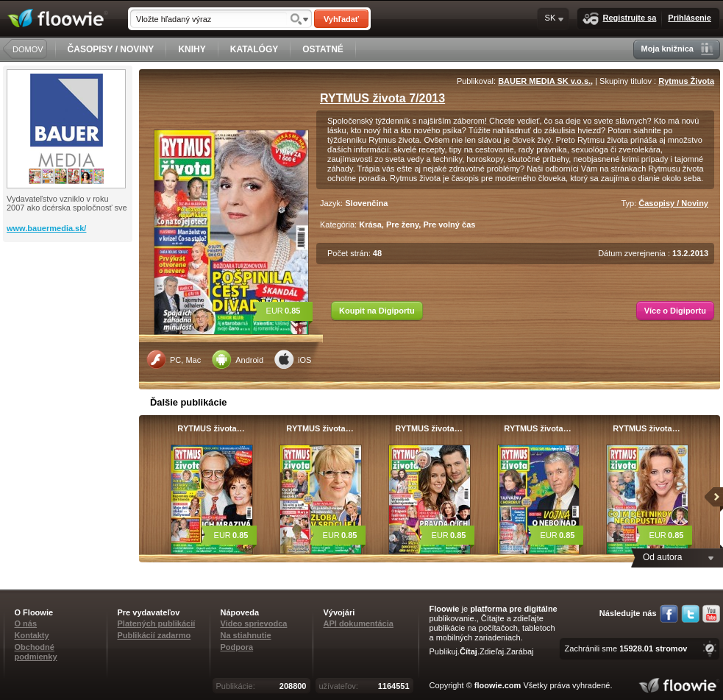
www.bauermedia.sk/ (46, 228)
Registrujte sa (620, 19)
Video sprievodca (254, 623)
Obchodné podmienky (36, 652)
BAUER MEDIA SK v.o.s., (545, 81)
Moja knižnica (677, 49)
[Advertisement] (69, 301)
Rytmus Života (686, 81)
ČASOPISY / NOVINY (111, 49)
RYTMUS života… (210, 428)
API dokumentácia (358, 623)
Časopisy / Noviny (673, 203)
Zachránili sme (626, 648)
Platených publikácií (157, 623)
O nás (26, 623)
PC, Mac (173, 359)
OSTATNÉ (322, 49)
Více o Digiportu (675, 310)
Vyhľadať (341, 19)
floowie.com (497, 685)
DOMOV (28, 49)
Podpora (237, 647)
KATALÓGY (254, 49)
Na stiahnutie (246, 635)
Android (237, 359)
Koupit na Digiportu (377, 310)
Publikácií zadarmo (154, 635)
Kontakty (32, 635)
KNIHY (191, 49)
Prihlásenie (689, 17)
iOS (292, 359)
